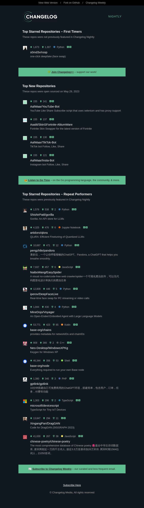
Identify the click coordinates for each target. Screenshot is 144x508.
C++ (60, 342)
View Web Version (48, 2)
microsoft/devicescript (44, 405)
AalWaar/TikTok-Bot (43, 142)
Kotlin (65, 324)
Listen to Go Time (39, 180)
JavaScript (66, 267)
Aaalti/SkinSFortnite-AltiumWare (51, 124)
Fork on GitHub (72, 2)
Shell (65, 360)
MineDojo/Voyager (42, 312)
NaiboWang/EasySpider (46, 272)
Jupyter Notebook (70, 227)
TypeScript (66, 400)
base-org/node (39, 365)
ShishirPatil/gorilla (42, 214)
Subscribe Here (72, 485)
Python (58, 47)
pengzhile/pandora (42, 250)
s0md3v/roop (38, 52)
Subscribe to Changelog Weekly (52, 468)
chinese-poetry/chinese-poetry (50, 441)
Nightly (115, 16)
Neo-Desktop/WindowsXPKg (49, 348)
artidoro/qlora (39, 232)
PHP (63, 378)
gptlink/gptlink (39, 383)
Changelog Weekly (96, 2)
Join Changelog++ (62, 72)
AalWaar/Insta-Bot (42, 160)
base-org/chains (40, 330)
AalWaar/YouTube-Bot (45, 106)
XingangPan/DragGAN (45, 423)
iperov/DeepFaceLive (44, 294)
